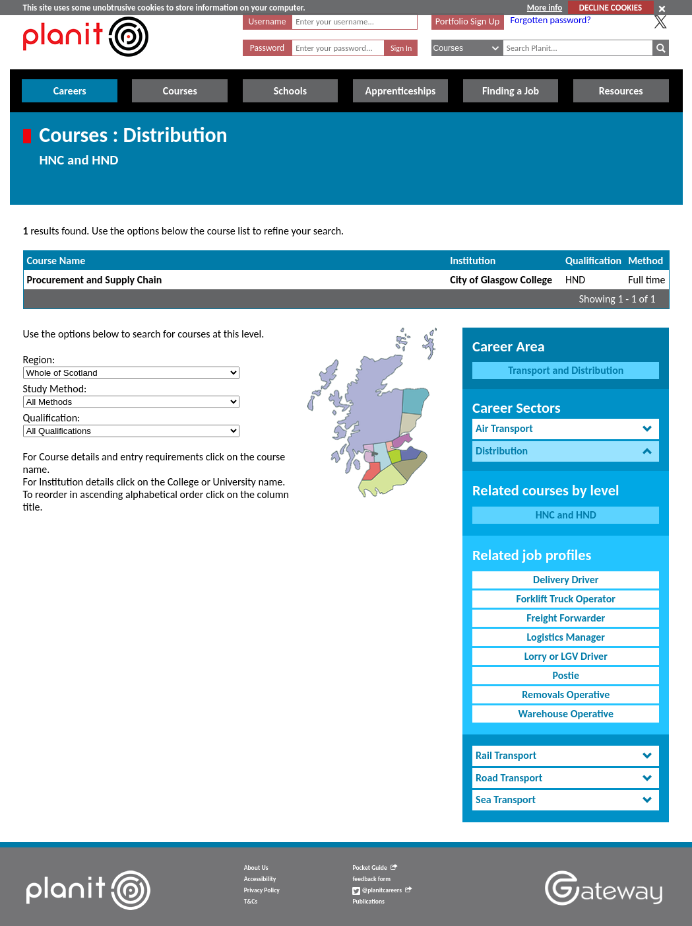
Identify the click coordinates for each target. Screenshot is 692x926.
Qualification (593, 260)
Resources (621, 91)
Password (267, 47)
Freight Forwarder (565, 618)
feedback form (371, 879)
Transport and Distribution (565, 370)
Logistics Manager (566, 637)
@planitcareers (382, 890)
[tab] (565, 429)
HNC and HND (566, 515)
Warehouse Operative (565, 713)
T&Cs (250, 902)
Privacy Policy (262, 890)
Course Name (56, 260)
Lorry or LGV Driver (566, 656)
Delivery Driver (565, 579)
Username (267, 21)
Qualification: (51, 417)
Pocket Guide (374, 868)
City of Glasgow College (501, 279)
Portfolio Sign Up (467, 21)
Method (645, 260)
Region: (39, 359)
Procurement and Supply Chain (94, 279)
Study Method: (55, 388)
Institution (472, 260)
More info (544, 8)
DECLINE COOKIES (610, 8)
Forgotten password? (551, 20)
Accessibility (260, 879)
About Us (256, 868)
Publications (368, 902)
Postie (566, 675)
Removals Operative (566, 694)
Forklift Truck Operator (566, 598)
